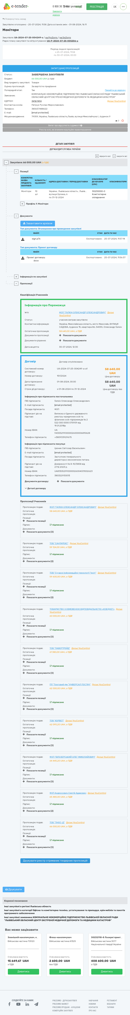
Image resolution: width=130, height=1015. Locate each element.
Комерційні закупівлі (62, 1010)
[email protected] (40, 112)
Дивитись (23, 971)
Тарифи (110, 1007)
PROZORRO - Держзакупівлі (64, 1000)
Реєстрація (97, 6)
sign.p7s (36, 238)
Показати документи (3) (38, 532)
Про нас (92, 1010)
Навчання (93, 1000)
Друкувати (13, 889)
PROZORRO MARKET (60, 1004)
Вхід (78, 6)
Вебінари (111, 1004)
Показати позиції (34, 521)
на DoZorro (65, 37)
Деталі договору (35, 488)
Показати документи (72, 335)
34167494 (37, 101)
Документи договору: (37, 481)
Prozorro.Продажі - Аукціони (66, 1007)
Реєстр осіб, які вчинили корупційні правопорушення (65, 130)
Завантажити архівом (37, 223)
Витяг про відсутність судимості (65, 125)
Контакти (93, 1007)
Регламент (112, 1000)
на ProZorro (51, 37)
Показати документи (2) (38, 561)
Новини (92, 1004)
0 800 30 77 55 (61, 6)
